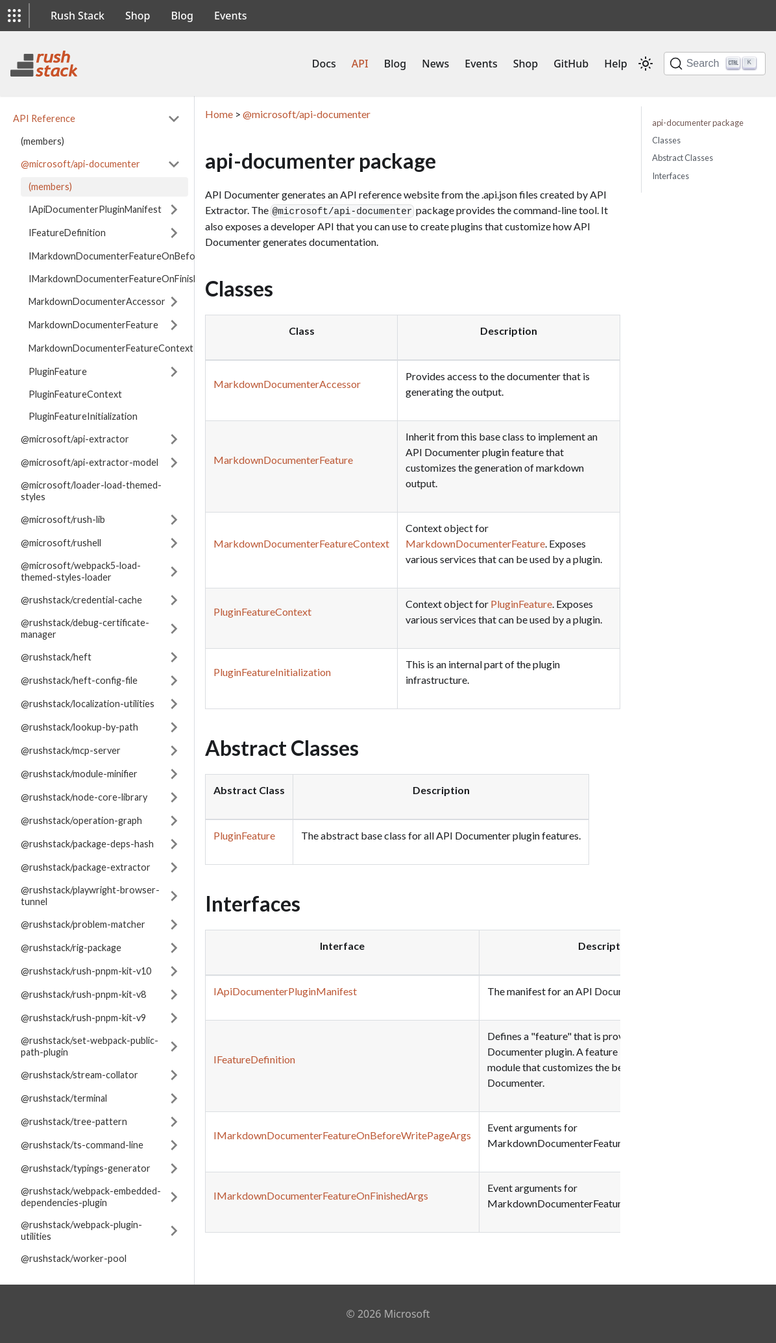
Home (219, 114)
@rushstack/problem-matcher (83, 924)
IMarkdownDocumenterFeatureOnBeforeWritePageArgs (150, 255)
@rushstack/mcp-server (71, 750)
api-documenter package (698, 122)
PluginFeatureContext (75, 394)
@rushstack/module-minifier (79, 773)
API (360, 63)
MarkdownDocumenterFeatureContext (111, 348)
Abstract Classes (682, 157)
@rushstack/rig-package (71, 947)
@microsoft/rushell (61, 542)
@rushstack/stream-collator (79, 1074)
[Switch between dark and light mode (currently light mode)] (645, 63)
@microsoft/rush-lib (63, 519)
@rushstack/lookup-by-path (79, 726)
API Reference (44, 118)
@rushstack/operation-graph (81, 820)
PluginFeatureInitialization (83, 416)
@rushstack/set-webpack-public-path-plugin (89, 1046)
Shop (138, 15)
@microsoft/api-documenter (80, 163)
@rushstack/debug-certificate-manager (85, 628)
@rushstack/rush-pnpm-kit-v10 (86, 970)
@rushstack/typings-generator (86, 1168)
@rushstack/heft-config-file (79, 680)
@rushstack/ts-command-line (82, 1144)
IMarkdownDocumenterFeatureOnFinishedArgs (108, 278)
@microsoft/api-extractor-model (89, 462)
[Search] (715, 63)
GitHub (570, 63)
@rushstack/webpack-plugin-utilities (81, 1230)
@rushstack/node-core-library (84, 797)
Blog (182, 15)
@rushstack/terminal (64, 1098)
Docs (324, 63)
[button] (14, 15)
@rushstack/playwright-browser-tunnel (90, 895)
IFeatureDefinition (67, 232)
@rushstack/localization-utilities (87, 703)
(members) (42, 141)
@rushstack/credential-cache (81, 599)
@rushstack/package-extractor (86, 867)
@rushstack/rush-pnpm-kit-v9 (83, 1017)
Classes (666, 140)
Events (230, 15)
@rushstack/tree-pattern (74, 1121)
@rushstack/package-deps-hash (87, 843)
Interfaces (670, 176)
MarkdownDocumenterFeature (93, 324)
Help (615, 63)
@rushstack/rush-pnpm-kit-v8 (83, 994)
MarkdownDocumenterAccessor (97, 301)
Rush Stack (77, 15)
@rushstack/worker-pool (74, 1258)
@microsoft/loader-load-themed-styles (91, 490)
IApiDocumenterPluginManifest (95, 209)
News (435, 63)
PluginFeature (58, 371)
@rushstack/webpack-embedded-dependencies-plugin (91, 1196)
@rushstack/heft (56, 656)
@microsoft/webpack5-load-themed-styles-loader (81, 571)
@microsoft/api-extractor (75, 438)
